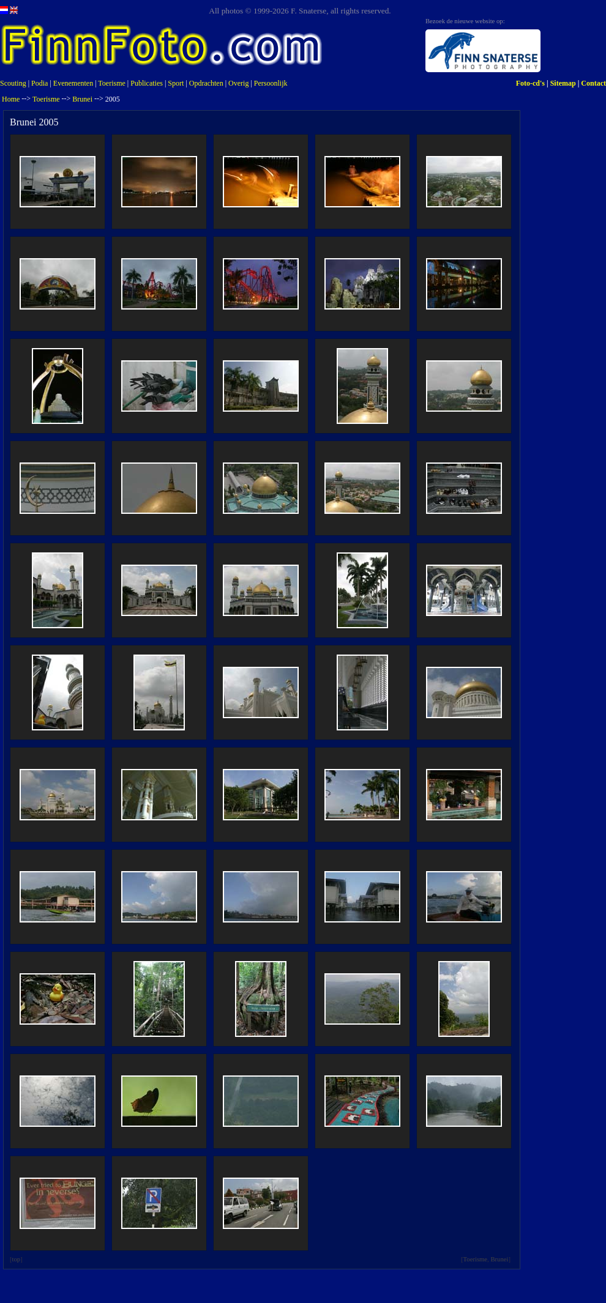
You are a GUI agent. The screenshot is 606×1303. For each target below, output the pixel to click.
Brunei (82, 99)
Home (11, 99)
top (16, 1259)
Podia (39, 83)
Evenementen (73, 83)
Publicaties (146, 83)
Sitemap (563, 83)
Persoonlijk (271, 83)
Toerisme (111, 83)
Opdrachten (206, 83)
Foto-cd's (530, 83)
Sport (176, 83)
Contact (593, 83)
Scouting (13, 83)
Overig (238, 83)
